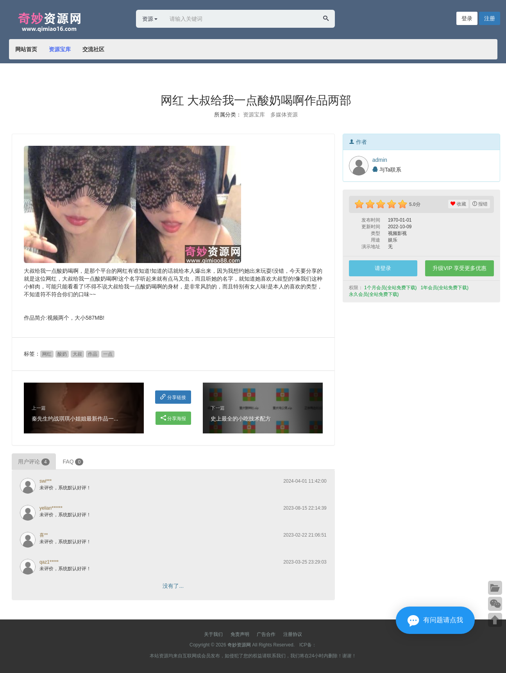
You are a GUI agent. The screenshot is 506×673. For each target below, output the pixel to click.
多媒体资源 (284, 114)
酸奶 (62, 354)
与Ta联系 (387, 169)
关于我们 (213, 634)
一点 (108, 354)
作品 (92, 354)
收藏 (458, 204)
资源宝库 (60, 49)
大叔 (77, 354)
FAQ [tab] (73, 461)
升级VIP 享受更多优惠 (459, 268)
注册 (489, 18)
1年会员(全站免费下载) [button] (445, 287)
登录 (466, 18)
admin (379, 160)
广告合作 (266, 634)
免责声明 (240, 634)
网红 (47, 354)
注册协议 (292, 634)
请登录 (383, 268)
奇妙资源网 (239, 645)
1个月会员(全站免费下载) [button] (391, 287)
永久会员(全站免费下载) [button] (374, 294)
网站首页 (26, 49)
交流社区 (93, 49)
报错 (480, 204)
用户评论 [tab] (34, 461)
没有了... (173, 586)
